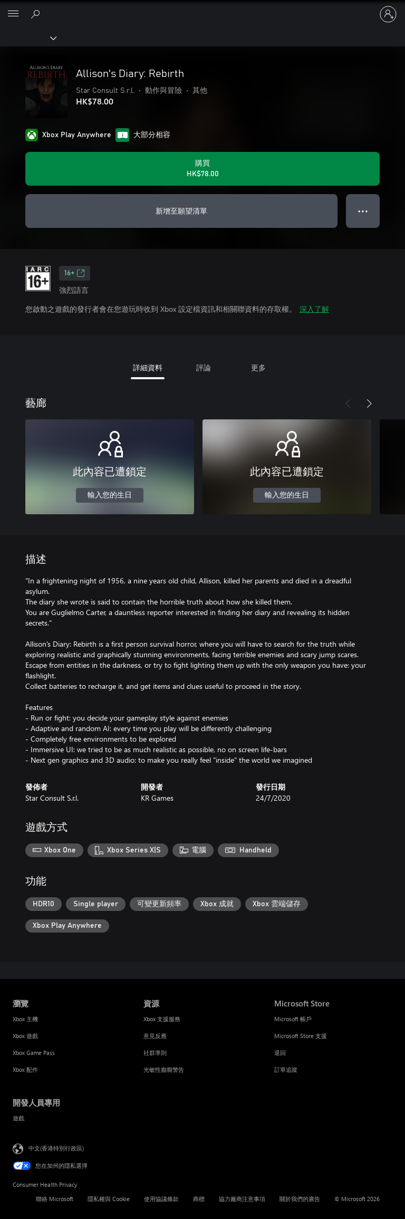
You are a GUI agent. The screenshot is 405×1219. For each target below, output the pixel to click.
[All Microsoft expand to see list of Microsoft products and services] (13, 14)
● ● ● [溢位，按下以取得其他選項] (363, 211)
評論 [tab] (203, 367)
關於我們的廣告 (299, 1198)
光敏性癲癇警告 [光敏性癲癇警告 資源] (163, 1069)
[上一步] (348, 403)
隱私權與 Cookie (109, 1198)
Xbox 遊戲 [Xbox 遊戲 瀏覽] (25, 1035)
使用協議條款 (161, 1198)
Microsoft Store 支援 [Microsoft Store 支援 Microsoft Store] (300, 1035)
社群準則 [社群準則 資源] (155, 1052)
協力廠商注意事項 (242, 1198)
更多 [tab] (258, 367)
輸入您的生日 (110, 495)
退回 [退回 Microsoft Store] (280, 1052)
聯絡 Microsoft (54, 1198)
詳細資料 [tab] (147, 367)
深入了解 (314, 309)
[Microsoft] (202, 8)
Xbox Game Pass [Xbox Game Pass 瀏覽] (34, 1052)
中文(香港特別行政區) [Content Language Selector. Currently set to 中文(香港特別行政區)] (56, 1148)
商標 (199, 1198)
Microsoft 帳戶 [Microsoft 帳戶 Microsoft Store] (293, 1018)
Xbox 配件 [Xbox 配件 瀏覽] (25, 1069)
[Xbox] (27, 37)
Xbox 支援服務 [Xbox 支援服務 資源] (161, 1018)
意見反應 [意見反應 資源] (155, 1035)
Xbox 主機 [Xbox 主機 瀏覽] (25, 1018)
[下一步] (369, 403)
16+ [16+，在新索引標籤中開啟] (74, 273)
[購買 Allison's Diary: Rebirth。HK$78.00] (202, 169)
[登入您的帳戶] (388, 14)
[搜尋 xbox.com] (37, 13)
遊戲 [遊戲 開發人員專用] (18, 1118)
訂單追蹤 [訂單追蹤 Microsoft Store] (285, 1069)
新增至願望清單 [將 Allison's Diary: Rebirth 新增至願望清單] (181, 211)
